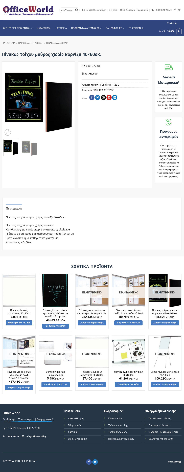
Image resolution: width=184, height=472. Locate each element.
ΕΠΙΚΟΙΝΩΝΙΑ (135, 28)
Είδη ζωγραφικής (77, 438)
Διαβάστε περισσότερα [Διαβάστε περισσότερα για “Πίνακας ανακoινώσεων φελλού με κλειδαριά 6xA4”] (92, 323)
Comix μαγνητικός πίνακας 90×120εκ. (128, 373)
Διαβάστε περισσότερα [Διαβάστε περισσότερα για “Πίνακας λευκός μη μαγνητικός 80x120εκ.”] (92, 384)
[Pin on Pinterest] (109, 97)
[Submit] (76, 10)
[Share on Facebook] (92, 97)
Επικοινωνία (115, 418)
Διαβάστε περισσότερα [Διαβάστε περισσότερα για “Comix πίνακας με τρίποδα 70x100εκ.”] (164, 384)
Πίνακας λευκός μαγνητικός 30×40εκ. (19, 312)
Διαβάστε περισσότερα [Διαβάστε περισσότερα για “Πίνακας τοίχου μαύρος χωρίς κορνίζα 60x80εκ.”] (164, 323)
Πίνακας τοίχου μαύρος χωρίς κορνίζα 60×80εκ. (165, 312)
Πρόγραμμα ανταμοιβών (121, 438)
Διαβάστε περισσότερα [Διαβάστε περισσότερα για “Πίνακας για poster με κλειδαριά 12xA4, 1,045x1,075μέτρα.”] (19, 387)
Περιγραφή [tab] (14, 208)
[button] (172, 23)
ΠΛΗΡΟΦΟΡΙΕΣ (115, 28)
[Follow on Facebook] (175, 10)
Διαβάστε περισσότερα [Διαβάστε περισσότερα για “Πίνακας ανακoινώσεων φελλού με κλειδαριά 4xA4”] (128, 323)
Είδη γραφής (75, 425)
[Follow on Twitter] (179, 10)
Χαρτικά (72, 432)
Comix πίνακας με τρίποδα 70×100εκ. (165, 373)
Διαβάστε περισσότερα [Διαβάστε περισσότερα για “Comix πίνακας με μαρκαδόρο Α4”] (55, 384)
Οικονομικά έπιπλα (159, 425)
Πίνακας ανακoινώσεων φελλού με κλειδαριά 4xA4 (128, 312)
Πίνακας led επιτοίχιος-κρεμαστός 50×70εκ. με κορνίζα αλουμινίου (55, 313)
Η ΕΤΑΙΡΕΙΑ (61, 28)
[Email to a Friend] (103, 97)
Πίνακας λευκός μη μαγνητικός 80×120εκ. (92, 373)
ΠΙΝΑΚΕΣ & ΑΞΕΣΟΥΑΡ (56, 43)
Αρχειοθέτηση (76, 418)
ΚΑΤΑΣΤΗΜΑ (44, 28)
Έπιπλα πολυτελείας (160, 418)
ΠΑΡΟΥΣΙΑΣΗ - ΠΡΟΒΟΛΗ (30, 43)
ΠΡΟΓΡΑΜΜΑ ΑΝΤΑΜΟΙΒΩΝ (86, 28)
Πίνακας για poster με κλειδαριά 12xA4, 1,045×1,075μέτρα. (19, 375)
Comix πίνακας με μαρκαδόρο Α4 (55, 373)
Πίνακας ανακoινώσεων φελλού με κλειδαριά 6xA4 (91, 312)
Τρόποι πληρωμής (118, 432)
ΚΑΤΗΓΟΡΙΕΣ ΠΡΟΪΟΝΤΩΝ (18, 28)
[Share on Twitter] (97, 97)
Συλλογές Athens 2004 (161, 438)
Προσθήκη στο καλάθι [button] (19, 323)
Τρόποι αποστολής (118, 425)
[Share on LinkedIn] (114, 97)
